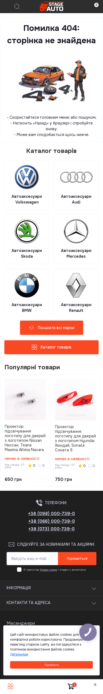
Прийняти (51, 665)
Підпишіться (77, 558)
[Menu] (7, 6)
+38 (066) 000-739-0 (51, 521)
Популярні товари (32, 367)
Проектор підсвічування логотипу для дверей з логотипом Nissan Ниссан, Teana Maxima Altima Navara (25, 438)
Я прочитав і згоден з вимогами (55, 569)
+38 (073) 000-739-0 (51, 529)
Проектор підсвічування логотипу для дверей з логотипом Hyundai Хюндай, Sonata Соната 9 (75, 438)
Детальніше (19, 654)
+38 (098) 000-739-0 (51, 513)
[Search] (17, 6)
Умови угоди (48, 569)
